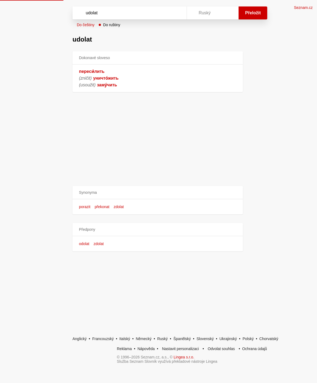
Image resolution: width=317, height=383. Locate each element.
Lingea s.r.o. (184, 357)
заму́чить (107, 85)
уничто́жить (105, 78)
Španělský (182, 339)
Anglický (79, 339)
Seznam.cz (303, 7)
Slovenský (205, 339)
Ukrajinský (228, 339)
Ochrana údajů (254, 349)
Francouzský (103, 339)
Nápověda (146, 349)
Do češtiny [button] (85, 25)
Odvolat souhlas (221, 349)
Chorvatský (268, 339)
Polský (248, 339)
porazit (84, 207)
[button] (157, 192)
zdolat (119, 207)
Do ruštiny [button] (111, 25)
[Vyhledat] (122, 12)
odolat (84, 244)
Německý (143, 339)
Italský (124, 339)
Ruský (162, 339)
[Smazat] (165, 12)
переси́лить (91, 71)
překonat (102, 207)
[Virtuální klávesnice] (177, 12)
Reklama (124, 349)
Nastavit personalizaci (180, 349)
